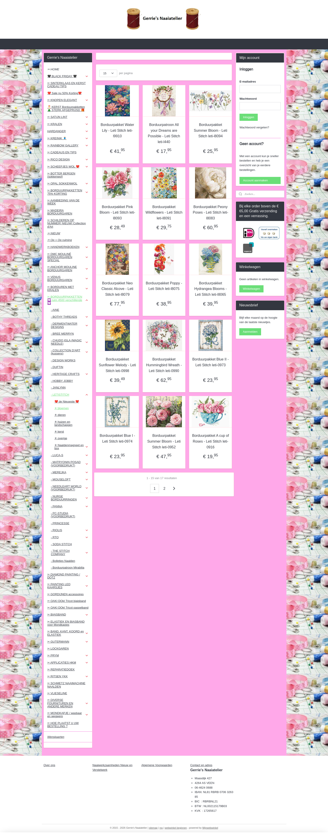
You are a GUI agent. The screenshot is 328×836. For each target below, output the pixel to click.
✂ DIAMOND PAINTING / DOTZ (68, 576)
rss (161, 827)
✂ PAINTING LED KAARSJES (68, 586)
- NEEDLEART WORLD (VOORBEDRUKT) (70, 488)
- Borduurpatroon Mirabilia (67, 567)
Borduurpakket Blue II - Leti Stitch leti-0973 (210, 362)
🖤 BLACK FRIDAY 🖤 (68, 76)
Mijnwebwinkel (210, 827)
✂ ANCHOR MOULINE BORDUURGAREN (68, 268)
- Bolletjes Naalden (63, 561)
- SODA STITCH (61, 544)
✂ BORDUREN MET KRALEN (68, 288)
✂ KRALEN (68, 124)
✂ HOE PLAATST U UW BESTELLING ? (63, 724)
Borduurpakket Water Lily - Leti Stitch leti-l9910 (117, 130)
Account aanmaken (255, 180)
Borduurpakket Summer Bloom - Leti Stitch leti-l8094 (210, 130)
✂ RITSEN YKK (68, 676)
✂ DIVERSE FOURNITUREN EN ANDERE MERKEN (68, 703)
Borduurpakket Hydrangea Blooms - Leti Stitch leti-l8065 (210, 288)
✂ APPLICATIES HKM (68, 662)
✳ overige (60, 438)
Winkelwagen (251, 288)
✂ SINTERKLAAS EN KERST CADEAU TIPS (66, 84)
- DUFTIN (57, 367)
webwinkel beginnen (176, 827)
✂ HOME (53, 69)
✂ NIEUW (53, 233)
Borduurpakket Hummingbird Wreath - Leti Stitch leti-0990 (164, 364)
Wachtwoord (248, 98)
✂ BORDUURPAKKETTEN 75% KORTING (68, 192)
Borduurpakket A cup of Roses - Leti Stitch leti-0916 (210, 441)
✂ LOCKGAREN (58, 648)
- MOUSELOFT (70, 479)
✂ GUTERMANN (68, 642)
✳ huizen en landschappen (63, 423)
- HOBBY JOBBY (62, 381)
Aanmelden (250, 331)
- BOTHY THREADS (70, 317)
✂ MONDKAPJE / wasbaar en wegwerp (68, 714)
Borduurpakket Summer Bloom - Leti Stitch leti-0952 (164, 441)
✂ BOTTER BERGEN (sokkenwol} (61, 175)
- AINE (55, 310)
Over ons (49, 765)
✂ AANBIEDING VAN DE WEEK (63, 202)
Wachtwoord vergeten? (254, 127)
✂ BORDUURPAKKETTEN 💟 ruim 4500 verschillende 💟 (68, 300)
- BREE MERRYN (62, 333)
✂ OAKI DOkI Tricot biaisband (66, 601)
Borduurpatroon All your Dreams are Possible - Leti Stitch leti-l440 (164, 133)
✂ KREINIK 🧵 (68, 138)
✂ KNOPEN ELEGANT (68, 100)
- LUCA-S (70, 455)
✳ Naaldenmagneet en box (71, 446)
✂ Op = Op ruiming (59, 240)
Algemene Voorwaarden (156, 765)
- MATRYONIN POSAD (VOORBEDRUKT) (70, 463)
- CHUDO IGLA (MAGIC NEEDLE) (70, 342)
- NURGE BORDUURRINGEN (70, 498)
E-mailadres (247, 81)
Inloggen (248, 117)
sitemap (153, 827)
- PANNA (70, 506)
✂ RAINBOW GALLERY (68, 145)
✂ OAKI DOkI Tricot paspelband (68, 607)
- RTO (70, 537)
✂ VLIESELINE (57, 693)
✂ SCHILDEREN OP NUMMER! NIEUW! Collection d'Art (66, 223)
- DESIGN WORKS (63, 360)
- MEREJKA (70, 472)
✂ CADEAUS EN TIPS (61, 152)
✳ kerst (59, 431)
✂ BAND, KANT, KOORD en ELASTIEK (68, 633)
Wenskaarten (55, 737)
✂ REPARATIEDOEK (61, 669)
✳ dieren (60, 415)
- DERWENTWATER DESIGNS (70, 325)
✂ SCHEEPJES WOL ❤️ (68, 166)
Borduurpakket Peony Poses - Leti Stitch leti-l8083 (210, 212)
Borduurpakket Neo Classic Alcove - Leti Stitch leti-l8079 (117, 288)
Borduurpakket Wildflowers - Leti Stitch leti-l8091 (163, 212)
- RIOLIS (70, 530)
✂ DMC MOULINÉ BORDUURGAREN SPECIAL (68, 257)
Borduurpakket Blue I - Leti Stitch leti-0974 (117, 438)
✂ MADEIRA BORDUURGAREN (59, 212)
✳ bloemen (61, 408)
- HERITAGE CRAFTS (70, 374)
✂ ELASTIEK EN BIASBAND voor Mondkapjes (66, 623)
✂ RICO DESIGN (68, 159)
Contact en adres (201, 765)
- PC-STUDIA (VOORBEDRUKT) (63, 515)
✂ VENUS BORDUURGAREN (68, 278)
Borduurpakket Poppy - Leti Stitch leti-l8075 (164, 286)
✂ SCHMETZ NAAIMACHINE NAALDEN (66, 685)
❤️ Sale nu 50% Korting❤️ (64, 93)
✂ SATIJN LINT (68, 117)
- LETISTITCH (70, 395)
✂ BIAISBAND (68, 614)
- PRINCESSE (60, 523)
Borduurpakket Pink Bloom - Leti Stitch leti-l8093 (117, 212)
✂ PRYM (68, 655)
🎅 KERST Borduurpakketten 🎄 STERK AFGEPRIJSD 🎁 (66, 108)
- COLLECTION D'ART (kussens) (70, 352)
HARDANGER (68, 131)
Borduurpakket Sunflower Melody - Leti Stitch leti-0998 (117, 364)
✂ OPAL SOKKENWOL (68, 183)
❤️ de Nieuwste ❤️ (66, 401)
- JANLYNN (58, 387)
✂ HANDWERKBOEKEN (68, 247)
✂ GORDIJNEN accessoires (65, 594)
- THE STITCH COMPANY (70, 552)
